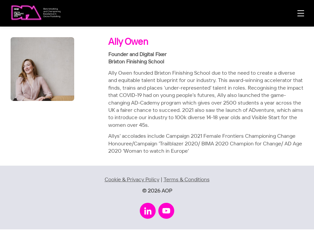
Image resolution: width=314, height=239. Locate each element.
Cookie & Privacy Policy (132, 179)
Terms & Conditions (187, 179)
